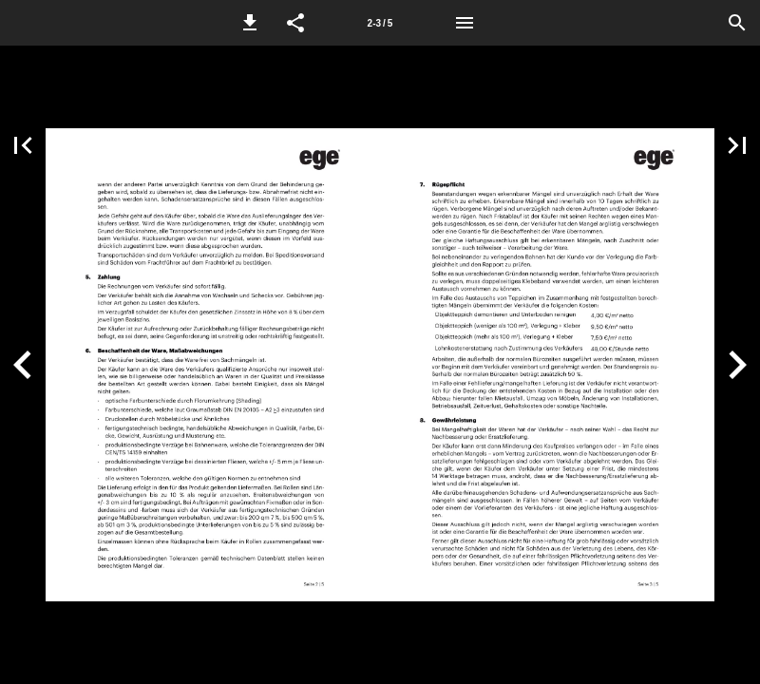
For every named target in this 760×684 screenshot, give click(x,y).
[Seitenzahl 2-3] (380, 23)
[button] (250, 23)
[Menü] (464, 23)
